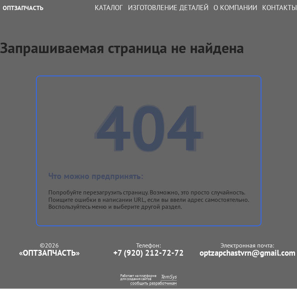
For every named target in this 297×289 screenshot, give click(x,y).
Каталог (109, 8)
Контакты (279, 8)
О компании (235, 8)
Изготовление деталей (168, 8)
